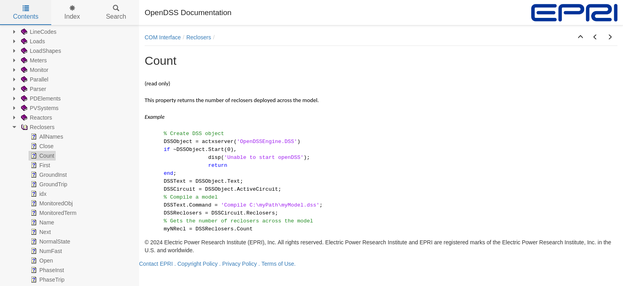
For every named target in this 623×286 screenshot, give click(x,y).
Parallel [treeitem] (33, 79)
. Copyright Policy (196, 264)
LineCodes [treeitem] (37, 32)
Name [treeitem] (41, 222)
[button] (580, 37)
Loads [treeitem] (32, 41)
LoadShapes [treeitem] (40, 51)
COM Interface (163, 37)
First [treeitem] (39, 165)
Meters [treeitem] (33, 60)
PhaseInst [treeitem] (46, 270)
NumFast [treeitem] (45, 251)
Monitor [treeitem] (33, 70)
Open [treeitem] (41, 260)
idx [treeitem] (37, 194)
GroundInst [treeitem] (48, 175)
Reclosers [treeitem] (36, 127)
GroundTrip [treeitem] (48, 184)
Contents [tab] (26, 12)
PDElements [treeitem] (40, 98)
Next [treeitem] (40, 232)
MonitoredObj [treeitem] (51, 203)
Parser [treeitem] (32, 89)
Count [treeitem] (41, 155)
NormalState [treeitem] (49, 241)
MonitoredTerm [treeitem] (52, 213)
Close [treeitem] (41, 146)
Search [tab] (116, 12)
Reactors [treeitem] (35, 117)
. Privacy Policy (238, 264)
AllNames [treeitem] (46, 136)
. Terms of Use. (277, 264)
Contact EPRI (156, 264)
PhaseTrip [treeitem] (46, 279)
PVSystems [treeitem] (38, 108)
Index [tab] (72, 12)
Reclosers (198, 37)
